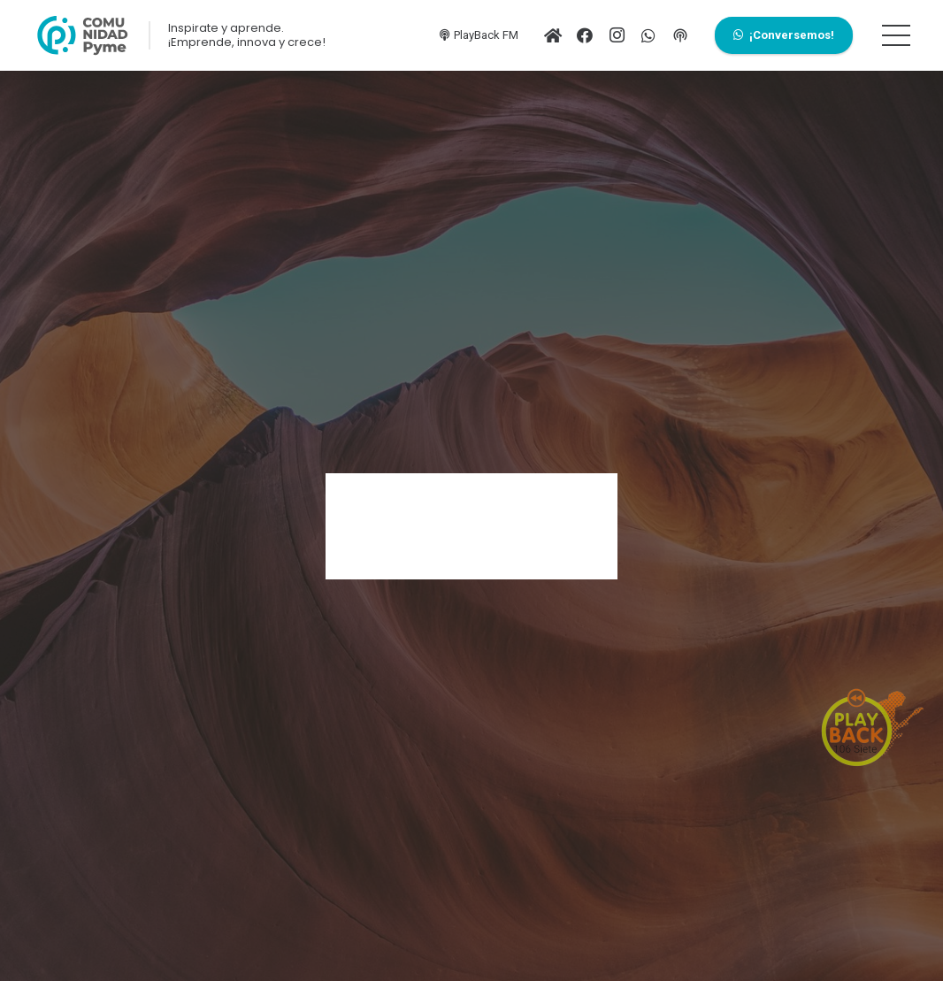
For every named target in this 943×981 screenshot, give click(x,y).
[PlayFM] (680, 35)
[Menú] (896, 35)
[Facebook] (585, 35)
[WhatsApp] (648, 35)
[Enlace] (82, 35)
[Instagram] (616, 35)
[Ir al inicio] (553, 35)
